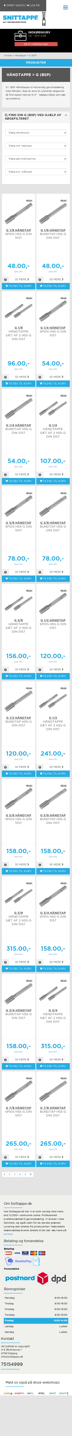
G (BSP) (33, 56)
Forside (8, 56)
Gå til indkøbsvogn (36, 44)
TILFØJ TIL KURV (18, 286)
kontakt (8, 1234)
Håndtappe (20, 56)
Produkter (36, 62)
